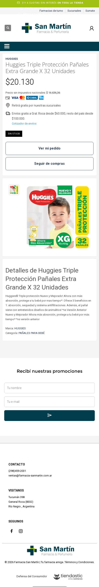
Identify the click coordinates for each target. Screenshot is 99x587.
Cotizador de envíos (24, 123)
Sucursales (74, 10)
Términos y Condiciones (79, 562)
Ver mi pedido (49, 148)
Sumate (90, 10)
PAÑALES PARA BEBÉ (32, 333)
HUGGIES (20, 328)
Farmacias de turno (51, 10)
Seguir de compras (49, 164)
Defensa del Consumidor (31, 576)
